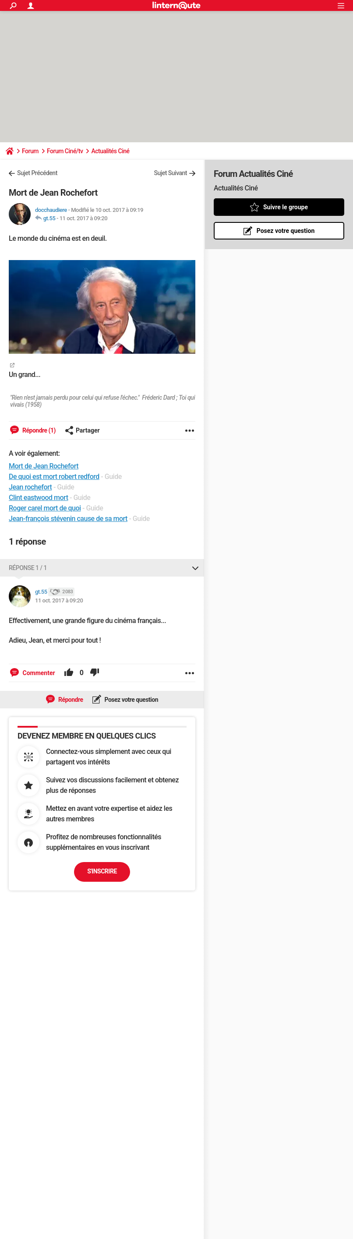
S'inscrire (102, 871)
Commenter (38, 672)
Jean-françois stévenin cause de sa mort (68, 518)
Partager (82, 430)
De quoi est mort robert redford (54, 476)
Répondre (70, 699)
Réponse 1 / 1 (28, 567)
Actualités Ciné (110, 151)
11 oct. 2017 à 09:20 (83, 218)
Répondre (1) (38, 430)
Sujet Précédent (37, 172)
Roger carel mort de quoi (45, 508)
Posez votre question (131, 699)
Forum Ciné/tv (65, 151)
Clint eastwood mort (38, 497)
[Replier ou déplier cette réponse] (195, 568)
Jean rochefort (30, 487)
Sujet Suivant (170, 172)
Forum (30, 151)
